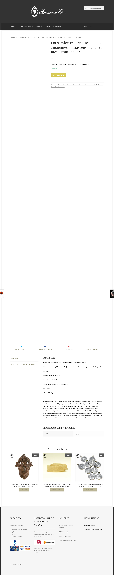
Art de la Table (62, 85)
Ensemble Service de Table (81, 85)
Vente (101, 533)
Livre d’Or (39, 26)
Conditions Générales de (91, 533)
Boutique (12, 26)
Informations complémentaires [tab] (22, 368)
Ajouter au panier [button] (57, 493)
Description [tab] (14, 362)
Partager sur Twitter (21, 353)
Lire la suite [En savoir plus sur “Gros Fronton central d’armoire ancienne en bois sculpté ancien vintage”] (24, 493)
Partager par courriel (92, 353)
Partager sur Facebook (45, 353)
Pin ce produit (69, 353)
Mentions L (89, 529)
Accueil (13, 37)
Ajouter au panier (58, 75)
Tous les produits (25, 26)
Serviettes (61, 87)
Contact (47, 26)
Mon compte (57, 26)
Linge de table (20, 37)
